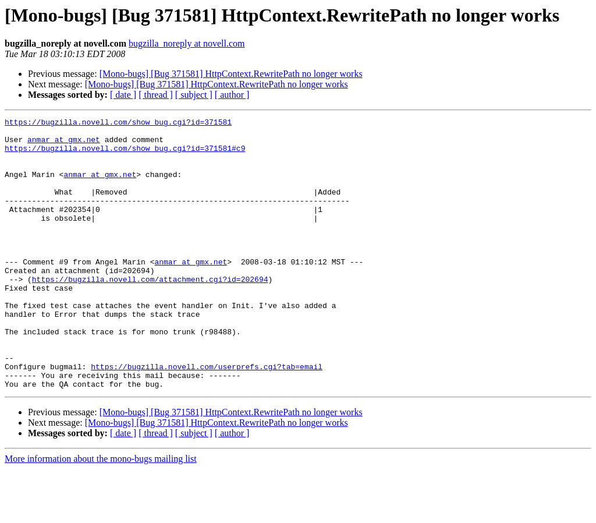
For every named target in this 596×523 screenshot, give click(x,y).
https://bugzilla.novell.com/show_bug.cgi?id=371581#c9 (125, 155)
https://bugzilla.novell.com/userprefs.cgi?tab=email (206, 417)
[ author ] (232, 95)
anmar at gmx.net (63, 144)
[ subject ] (193, 95)
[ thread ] (156, 95)
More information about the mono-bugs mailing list (101, 513)
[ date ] (123, 95)
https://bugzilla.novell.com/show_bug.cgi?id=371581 (118, 123)
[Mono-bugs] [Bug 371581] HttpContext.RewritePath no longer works (231, 74)
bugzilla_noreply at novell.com (187, 43)
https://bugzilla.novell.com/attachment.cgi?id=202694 (150, 312)
